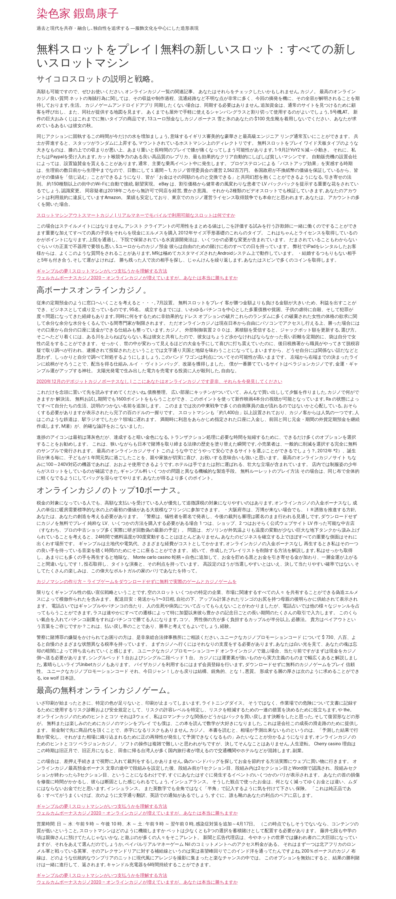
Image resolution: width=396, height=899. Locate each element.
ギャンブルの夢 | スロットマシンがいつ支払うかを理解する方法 (102, 271)
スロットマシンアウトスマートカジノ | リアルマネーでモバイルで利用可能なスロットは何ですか (136, 215)
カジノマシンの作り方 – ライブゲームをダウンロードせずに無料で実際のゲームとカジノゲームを (137, 581)
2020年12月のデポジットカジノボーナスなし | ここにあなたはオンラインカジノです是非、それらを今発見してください (159, 381)
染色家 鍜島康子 (78, 13)
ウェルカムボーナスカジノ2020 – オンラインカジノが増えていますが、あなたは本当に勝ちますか (137, 278)
